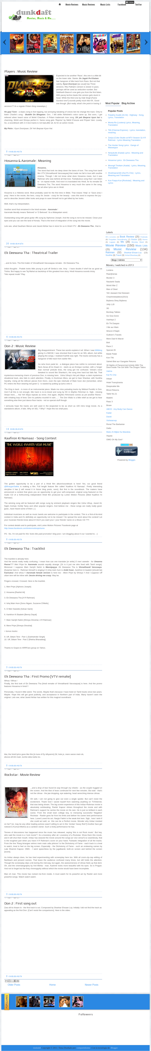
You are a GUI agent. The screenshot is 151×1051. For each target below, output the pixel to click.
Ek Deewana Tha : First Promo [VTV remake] (37, 676)
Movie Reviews (72, 4)
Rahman (110, 252)
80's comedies (111, 237)
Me (122, 242)
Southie (109, 255)
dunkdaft (37, 1048)
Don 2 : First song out (20, 903)
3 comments (14, 667)
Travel (118, 255)
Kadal (109, 413)
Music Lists (105, 4)
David (109, 417)
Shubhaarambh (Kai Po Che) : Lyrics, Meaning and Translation (124, 174)
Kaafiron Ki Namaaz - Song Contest (30, 438)
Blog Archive (128, 103)
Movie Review (116, 245)
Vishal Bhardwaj (131, 255)
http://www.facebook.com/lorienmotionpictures (24, 528)
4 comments (14, 337)
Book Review (127, 236)
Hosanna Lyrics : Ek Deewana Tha (123, 160)
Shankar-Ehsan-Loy (132, 252)
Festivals (144, 237)
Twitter (138, 4)
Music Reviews (88, 4)
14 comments (14, 429)
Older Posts (14, 984)
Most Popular (112, 103)
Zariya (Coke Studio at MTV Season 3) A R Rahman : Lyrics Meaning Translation (127, 139)
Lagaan (112, 242)
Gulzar (134, 239)
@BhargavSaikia (11, 486)
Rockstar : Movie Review (22, 775)
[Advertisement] (124, 209)
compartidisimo (83, 1048)
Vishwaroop (111, 420)
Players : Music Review (20, 71)
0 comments (14, 151)
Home (52, 984)
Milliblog (98, 350)
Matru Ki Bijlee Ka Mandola (118, 432)
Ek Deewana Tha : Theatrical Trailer (31, 253)
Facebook (122, 4)
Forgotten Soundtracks (118, 239)
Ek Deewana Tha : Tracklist (24, 548)
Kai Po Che (111, 375)
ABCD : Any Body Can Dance (119, 409)
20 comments (14, 243)
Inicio (60, 4)
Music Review (124, 249)
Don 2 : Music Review (20, 346)
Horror (145, 239)
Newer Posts (91, 984)
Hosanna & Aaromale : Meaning (27, 161)
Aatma (109, 371)
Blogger (131, 460)
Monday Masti (138, 242)
